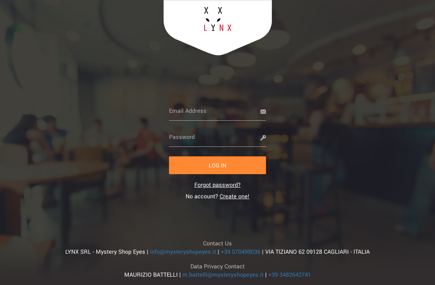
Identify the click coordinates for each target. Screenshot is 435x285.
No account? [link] (217, 196)
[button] (217, 165)
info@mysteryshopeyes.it (183, 251)
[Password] (217, 137)
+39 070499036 (240, 251)
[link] (217, 184)
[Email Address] (217, 111)
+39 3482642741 (289, 274)
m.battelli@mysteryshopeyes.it (223, 274)
